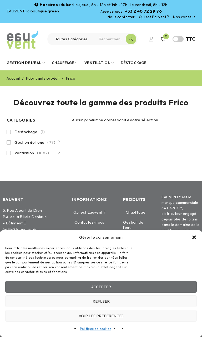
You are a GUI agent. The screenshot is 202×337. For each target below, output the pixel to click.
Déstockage (29, 131)
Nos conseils (184, 17)
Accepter (101, 286)
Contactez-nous (89, 222)
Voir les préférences (101, 315)
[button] (194, 237)
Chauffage (136, 212)
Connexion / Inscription (151, 39)
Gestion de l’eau (133, 225)
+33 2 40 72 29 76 (143, 11)
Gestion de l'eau (34, 142)
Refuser (101, 301)
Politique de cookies (95, 329)
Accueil (13, 78)
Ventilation (31, 153)
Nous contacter (121, 17)
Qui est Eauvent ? (154, 17)
